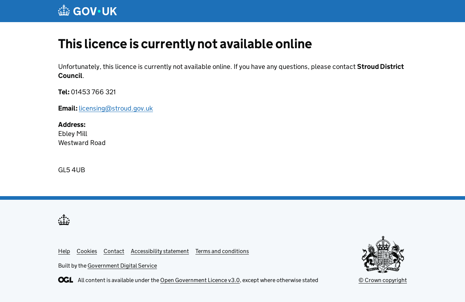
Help (64, 251)
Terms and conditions (222, 251)
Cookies (87, 251)
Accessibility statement (160, 251)
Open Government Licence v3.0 (200, 280)
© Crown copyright (383, 280)
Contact (114, 251)
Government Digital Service (122, 265)
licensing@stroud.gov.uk (116, 108)
